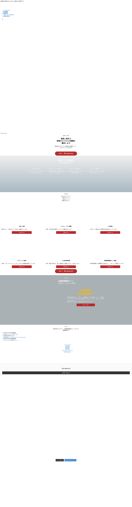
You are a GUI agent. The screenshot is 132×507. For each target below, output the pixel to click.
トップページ (67, 344)
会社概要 (67, 346)
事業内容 (67, 347)
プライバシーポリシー (67, 350)
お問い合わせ (67, 351)
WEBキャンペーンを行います (10, 334)
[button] (3, 133)
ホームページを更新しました (10, 340)
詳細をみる (22, 232)
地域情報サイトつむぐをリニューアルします (14, 337)
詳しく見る (86, 304)
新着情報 (67, 349)
